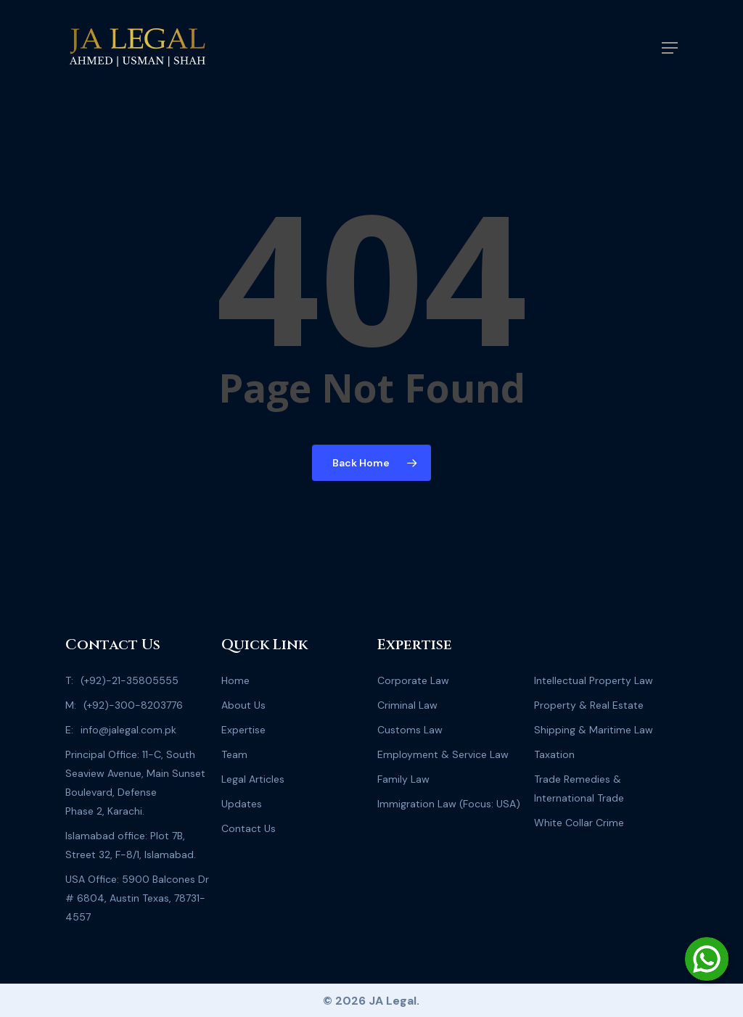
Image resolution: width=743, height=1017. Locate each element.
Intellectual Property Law (593, 680)
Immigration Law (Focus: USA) (448, 803)
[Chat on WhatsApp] (706, 959)
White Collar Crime (579, 822)
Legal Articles (252, 779)
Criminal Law (407, 705)
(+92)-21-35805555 (129, 680)
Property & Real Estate (589, 705)
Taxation (554, 754)
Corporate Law (413, 680)
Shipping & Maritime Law (593, 729)
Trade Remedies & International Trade (579, 788)
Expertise (243, 729)
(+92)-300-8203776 (133, 705)
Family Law (403, 779)
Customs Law (410, 729)
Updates (241, 803)
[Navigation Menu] (670, 48)
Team (234, 754)
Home (235, 680)
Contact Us (248, 828)
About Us (243, 705)
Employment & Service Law (443, 754)
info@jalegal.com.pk (128, 729)
